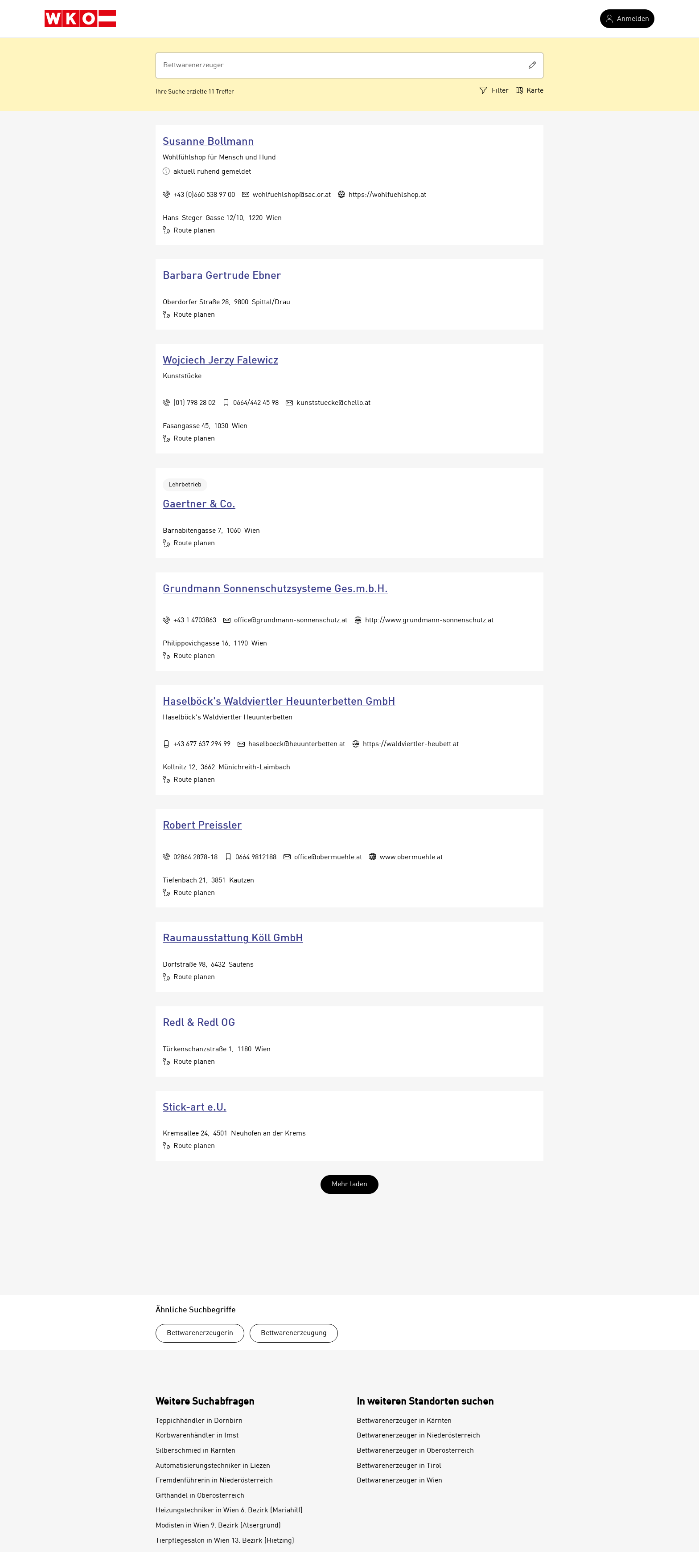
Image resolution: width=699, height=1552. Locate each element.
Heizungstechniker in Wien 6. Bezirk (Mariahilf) (229, 1510)
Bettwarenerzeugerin (200, 1333)
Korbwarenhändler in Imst (197, 1435)
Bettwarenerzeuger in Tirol (399, 1466)
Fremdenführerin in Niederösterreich (214, 1480)
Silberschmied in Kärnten (195, 1450)
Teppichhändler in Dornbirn (199, 1421)
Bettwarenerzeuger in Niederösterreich (418, 1435)
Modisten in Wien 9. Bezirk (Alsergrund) (218, 1525)
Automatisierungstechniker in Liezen (213, 1466)
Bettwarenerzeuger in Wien (399, 1480)
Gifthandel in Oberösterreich (200, 1495)
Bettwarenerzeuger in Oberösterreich (415, 1450)
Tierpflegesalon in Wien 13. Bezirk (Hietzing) (225, 1540)
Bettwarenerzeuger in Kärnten (404, 1421)
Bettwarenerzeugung (294, 1333)
